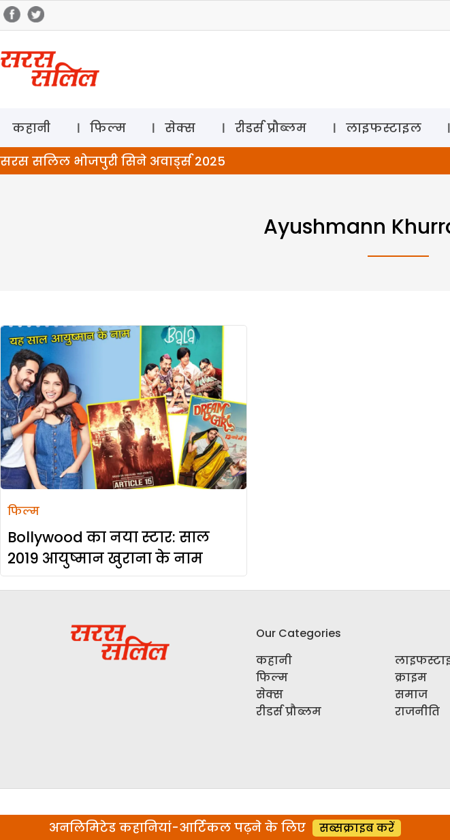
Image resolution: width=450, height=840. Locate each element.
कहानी (31, 127)
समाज (411, 694)
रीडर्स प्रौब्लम (270, 127)
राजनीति (417, 711)
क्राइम (411, 677)
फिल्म (108, 127)
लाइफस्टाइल (383, 127)
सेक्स (180, 127)
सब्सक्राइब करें (356, 828)
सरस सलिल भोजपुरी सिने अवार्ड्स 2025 (112, 161)
